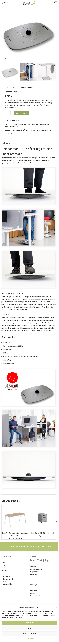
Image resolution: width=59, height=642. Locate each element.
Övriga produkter (7, 584)
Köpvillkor (33, 591)
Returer (32, 593)
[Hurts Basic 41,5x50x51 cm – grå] (42, 518)
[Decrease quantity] (6, 113)
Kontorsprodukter (42, 124)
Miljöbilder (34, 574)
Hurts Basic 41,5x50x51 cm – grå (42, 533)
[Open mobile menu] (4, 3)
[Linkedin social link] (11, 133)
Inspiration (34, 572)
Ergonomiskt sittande (25, 87)
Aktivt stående (23, 130)
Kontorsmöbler (6, 568)
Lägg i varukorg (21, 113)
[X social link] (8, 133)
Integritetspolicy (29, 638)
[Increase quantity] (11, 113)
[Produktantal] (8, 113)
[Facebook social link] (6, 133)
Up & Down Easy (30, 124)
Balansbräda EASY (35, 130)
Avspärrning (5, 577)
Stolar (13, 87)
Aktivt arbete (46, 130)
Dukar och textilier (7, 579)
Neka (29, 628)
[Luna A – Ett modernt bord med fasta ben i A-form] (15, 518)
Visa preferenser (29, 634)
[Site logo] (29, 3)
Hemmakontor (19, 124)
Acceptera (29, 623)
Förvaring (4, 570)
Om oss (33, 567)
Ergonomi (14, 130)
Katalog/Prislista (36, 569)
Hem (6, 87)
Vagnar (3, 582)
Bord (3, 563)
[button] (56, 608)
